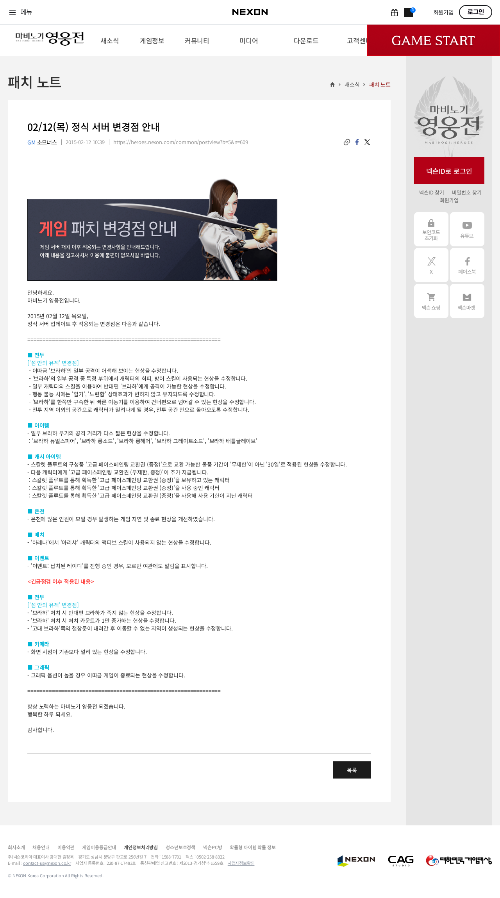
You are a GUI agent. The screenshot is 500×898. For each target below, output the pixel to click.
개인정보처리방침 (141, 847)
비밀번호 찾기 (466, 192)
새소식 (352, 84)
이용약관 (65, 847)
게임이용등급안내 (99, 847)
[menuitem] (109, 40)
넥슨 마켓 (467, 301)
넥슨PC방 (212, 847)
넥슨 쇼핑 (431, 301)
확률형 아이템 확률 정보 (252, 847)
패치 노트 (380, 84)
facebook (357, 142)
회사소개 (16, 847)
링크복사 (347, 142)
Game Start (433, 40)
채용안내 (40, 847)
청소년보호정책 (180, 847)
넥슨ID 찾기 (431, 192)
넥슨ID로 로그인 (449, 171)
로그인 (476, 12)
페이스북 (467, 265)
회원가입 (443, 12)
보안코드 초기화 (431, 229)
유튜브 (467, 229)
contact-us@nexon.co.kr (47, 863)
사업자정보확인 (241, 863)
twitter (367, 142)
